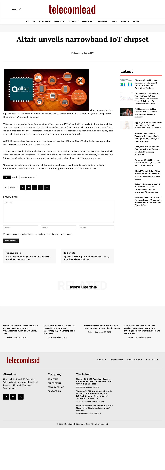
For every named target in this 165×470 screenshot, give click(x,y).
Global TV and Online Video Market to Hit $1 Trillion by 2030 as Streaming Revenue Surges (147, 175)
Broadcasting (82, 414)
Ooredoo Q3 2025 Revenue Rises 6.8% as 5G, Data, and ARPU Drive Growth (147, 162)
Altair (15, 177)
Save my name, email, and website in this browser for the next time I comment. (40, 234)
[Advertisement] (141, 227)
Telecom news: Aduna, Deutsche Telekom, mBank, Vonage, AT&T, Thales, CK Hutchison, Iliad (147, 137)
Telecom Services (83, 402)
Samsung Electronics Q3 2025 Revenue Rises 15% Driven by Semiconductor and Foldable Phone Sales (148, 201)
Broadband (80, 387)
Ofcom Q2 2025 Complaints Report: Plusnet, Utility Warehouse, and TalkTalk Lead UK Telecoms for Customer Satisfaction (147, 98)
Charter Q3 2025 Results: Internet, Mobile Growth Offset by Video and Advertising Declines (146, 84)
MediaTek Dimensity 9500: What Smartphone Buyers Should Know (102, 326)
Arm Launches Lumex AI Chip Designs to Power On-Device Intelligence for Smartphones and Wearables (142, 329)
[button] (17, 9)
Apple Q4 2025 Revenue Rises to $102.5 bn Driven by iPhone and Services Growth (148, 125)
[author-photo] (5, 337)
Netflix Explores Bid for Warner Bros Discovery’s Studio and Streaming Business (146, 113)
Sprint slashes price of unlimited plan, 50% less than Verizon (86, 258)
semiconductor (28, 177)
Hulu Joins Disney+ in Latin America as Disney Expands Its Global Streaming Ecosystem (147, 150)
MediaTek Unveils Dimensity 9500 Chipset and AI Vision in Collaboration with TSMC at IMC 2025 (20, 329)
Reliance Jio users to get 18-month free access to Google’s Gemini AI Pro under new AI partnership (147, 188)
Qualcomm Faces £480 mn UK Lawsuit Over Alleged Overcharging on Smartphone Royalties (59, 329)
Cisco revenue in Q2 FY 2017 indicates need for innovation (28, 258)
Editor (9, 337)
